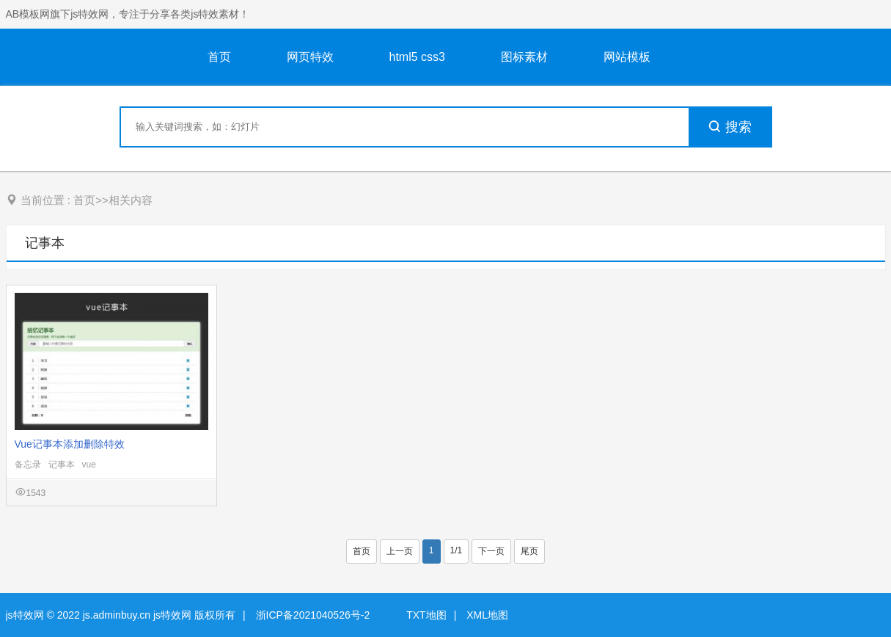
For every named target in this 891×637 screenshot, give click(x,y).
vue (89, 464)
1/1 (456, 550)
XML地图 (487, 615)
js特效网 (25, 615)
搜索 (730, 127)
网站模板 (627, 57)
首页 (219, 57)
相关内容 (131, 200)
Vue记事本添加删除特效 (70, 444)
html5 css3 (417, 57)
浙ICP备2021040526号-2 (313, 615)
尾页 (529, 551)
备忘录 (28, 464)
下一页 (491, 551)
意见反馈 (859, 591)
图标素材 (524, 57)
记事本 (45, 243)
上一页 (399, 551)
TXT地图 (426, 615)
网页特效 (310, 57)
